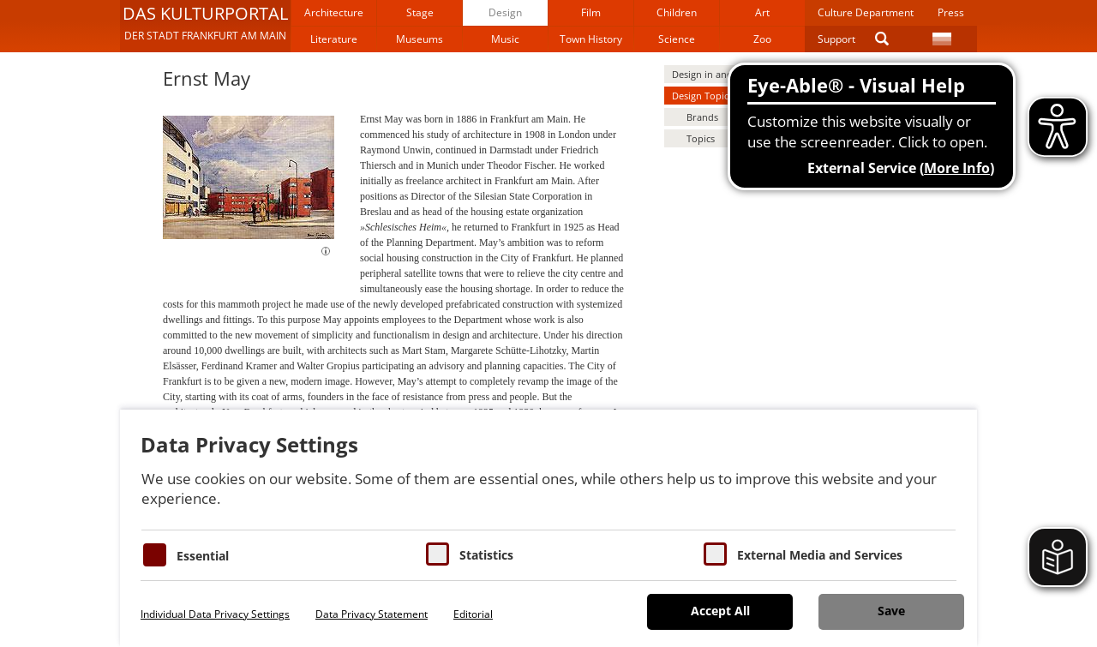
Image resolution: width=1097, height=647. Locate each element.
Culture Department (866, 12)
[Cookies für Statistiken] (437, 554)
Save (891, 610)
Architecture (333, 12)
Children (676, 12)
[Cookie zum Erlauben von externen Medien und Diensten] (715, 554)
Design (505, 12)
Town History (591, 39)
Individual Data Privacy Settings (215, 614)
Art (762, 12)
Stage (420, 12)
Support (836, 39)
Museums (419, 39)
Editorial (473, 614)
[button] (205, 25)
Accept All (720, 610)
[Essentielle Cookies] (154, 554)
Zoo (762, 39)
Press (951, 12)
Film (591, 12)
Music (505, 39)
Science (676, 39)
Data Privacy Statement (371, 614)
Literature (333, 39)
